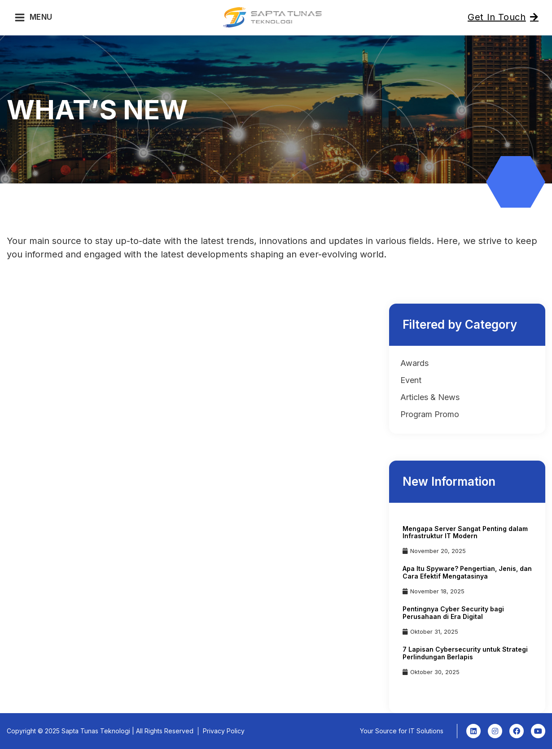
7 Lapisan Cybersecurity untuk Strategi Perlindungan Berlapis (465, 653)
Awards (414, 363)
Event (410, 380)
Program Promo (429, 414)
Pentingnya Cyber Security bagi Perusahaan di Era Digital (453, 612)
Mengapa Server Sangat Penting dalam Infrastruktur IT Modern (465, 532)
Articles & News (430, 397)
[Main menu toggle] (33, 17)
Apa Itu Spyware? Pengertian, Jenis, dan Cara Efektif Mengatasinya (467, 572)
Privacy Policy (224, 731)
